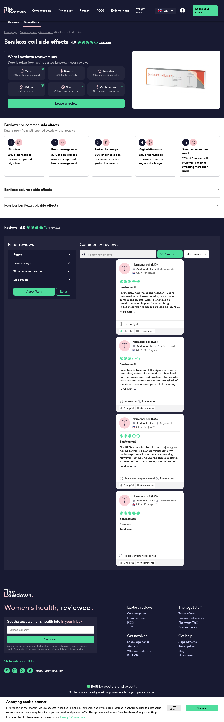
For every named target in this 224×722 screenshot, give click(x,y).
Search (170, 255)
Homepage (10, 32)
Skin (68, 87)
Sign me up (50, 640)
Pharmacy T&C (188, 624)
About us (133, 648)
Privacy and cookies (191, 619)
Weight (28, 87)
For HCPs (133, 657)
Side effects (46, 32)
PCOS (100, 10)
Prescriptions (186, 648)
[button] (112, 190)
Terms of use (186, 615)
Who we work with (139, 652)
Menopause (65, 10)
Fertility (85, 10)
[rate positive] (121, 332)
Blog (181, 652)
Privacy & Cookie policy (71, 650)
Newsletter (185, 657)
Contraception (41, 10)
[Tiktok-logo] (30, 672)
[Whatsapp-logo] (7, 672)
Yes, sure (203, 708)
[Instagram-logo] (15, 672)
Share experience (138, 643)
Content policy (187, 628)
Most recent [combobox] (194, 255)
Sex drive (108, 71)
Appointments (187, 643)
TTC (130, 628)
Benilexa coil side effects (69, 32)
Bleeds (68, 71)
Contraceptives (28, 32)
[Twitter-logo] (22, 672)
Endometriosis (120, 10)
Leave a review (66, 103)
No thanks (174, 708)
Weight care (140, 10)
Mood (28, 71)
